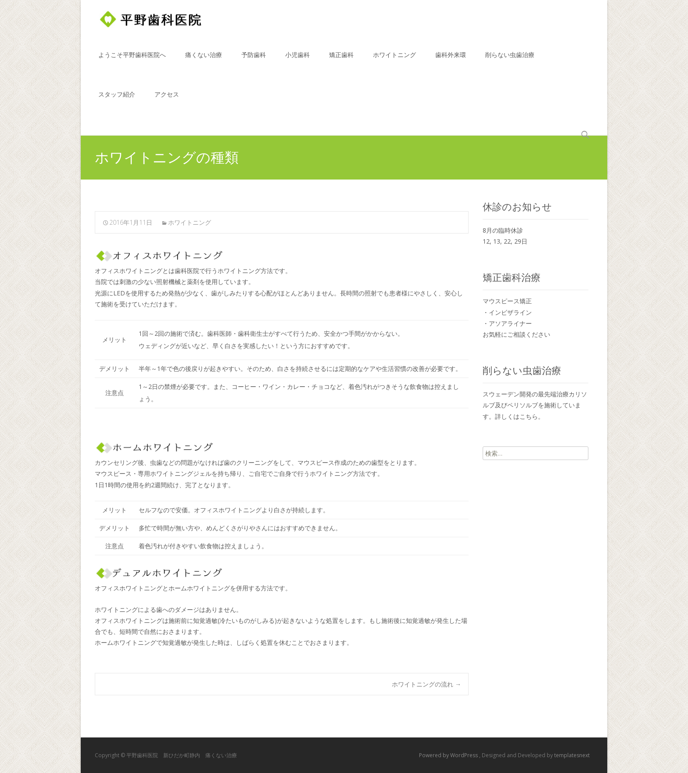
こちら (529, 416)
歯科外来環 (450, 62)
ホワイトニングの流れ (426, 684)
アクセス (166, 102)
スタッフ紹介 (116, 102)
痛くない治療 (203, 62)
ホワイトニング (394, 62)
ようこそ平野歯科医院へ (132, 62)
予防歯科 (253, 62)
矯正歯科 (341, 62)
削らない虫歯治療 (509, 62)
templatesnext (572, 755)
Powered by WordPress (449, 755)
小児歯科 (297, 62)
